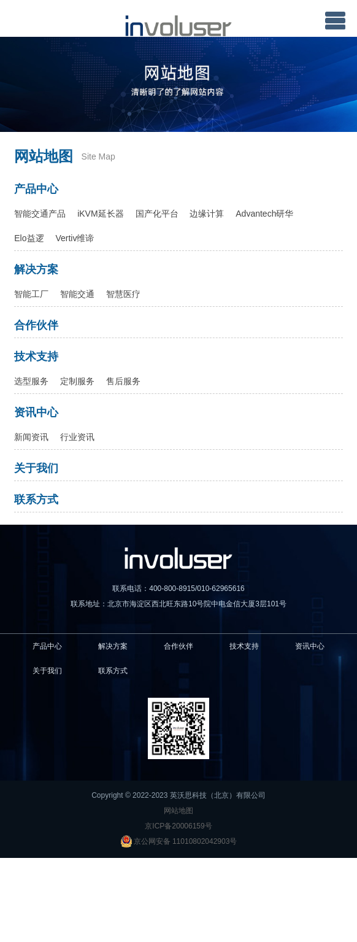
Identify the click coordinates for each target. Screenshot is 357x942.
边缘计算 (207, 213)
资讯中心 (36, 412)
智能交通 (77, 294)
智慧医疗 (123, 294)
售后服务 (123, 381)
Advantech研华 (264, 213)
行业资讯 (77, 437)
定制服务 (77, 381)
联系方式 (36, 499)
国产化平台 (157, 213)
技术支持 (36, 356)
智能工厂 (31, 294)
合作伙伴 (36, 325)
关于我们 (36, 468)
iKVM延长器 (100, 213)
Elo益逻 (29, 238)
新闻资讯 (31, 437)
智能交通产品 (40, 213)
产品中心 (36, 189)
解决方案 (36, 269)
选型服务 (31, 381)
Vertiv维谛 (74, 238)
